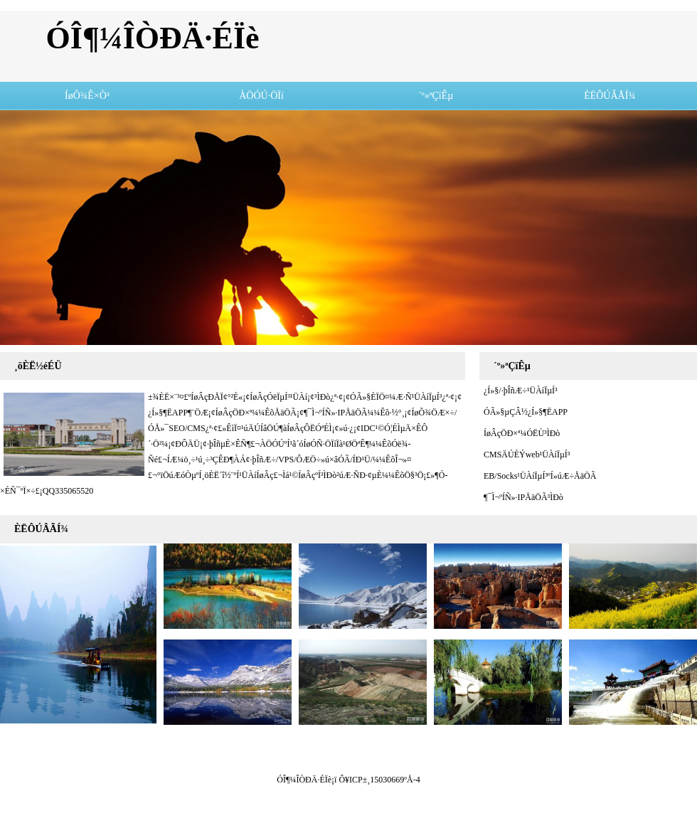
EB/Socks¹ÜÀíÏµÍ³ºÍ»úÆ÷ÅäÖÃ (537, 476)
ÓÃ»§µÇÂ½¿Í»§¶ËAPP (523, 412)
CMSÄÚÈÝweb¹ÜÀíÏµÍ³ (524, 455)
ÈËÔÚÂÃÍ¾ (610, 95)
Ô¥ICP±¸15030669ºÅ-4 (379, 780)
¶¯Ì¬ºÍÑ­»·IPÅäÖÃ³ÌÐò (521, 497)
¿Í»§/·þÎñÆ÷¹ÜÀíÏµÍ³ (518, 391)
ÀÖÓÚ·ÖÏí (261, 95)
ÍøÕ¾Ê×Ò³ (87, 95)
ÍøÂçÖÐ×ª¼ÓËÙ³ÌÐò (519, 433)
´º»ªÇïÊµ (436, 95)
